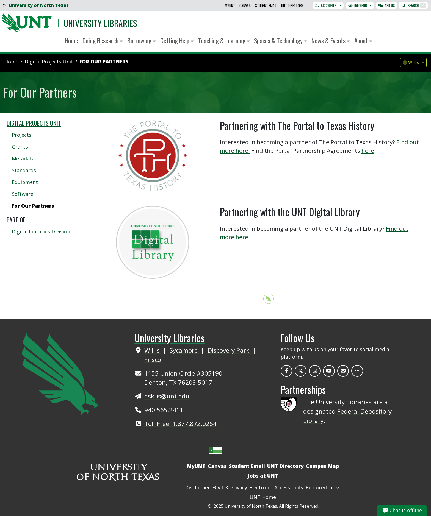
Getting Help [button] (177, 40)
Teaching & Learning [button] (224, 40)
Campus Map (322, 466)
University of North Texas (36, 5)
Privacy (238, 487)
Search (413, 5)
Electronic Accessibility (276, 487)
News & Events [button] (330, 40)
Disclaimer (197, 487)
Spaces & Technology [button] (280, 40)
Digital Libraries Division (41, 231)
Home (71, 40)
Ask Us (386, 5)
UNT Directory (292, 5)
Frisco (152, 359)
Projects (21, 135)
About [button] (363, 40)
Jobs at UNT (263, 475)
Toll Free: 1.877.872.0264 (180, 423)
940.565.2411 (163, 410)
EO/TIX (220, 487)
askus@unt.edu (166, 396)
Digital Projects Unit (34, 123)
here (367, 150)
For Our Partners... (105, 61)
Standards (24, 170)
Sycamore (184, 350)
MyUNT (230, 5)
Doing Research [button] (102, 40)
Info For (357, 5)
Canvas (245, 5)
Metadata (23, 158)
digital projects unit (49, 61)
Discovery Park (229, 350)
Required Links (323, 487)
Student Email (266, 5)
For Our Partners (33, 205)
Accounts (326, 5)
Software (22, 194)
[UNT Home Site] (60, 372)
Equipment (25, 182)
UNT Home (263, 497)
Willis (152, 350)
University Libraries (100, 22)
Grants (20, 146)
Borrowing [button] (141, 40)
